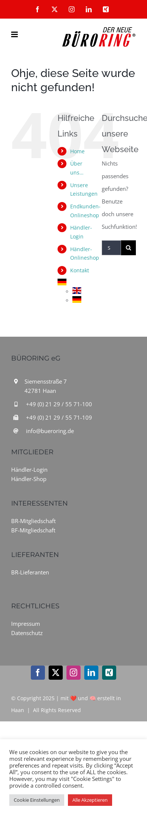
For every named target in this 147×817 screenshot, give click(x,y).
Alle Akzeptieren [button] (90, 800)
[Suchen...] (111, 247)
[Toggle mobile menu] (15, 34)
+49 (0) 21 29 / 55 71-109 (59, 417)
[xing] (109, 673)
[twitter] (56, 673)
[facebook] (38, 673)
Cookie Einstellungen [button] (37, 800)
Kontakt (79, 270)
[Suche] (128, 247)
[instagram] (73, 673)
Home (77, 151)
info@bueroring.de (50, 431)
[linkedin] (91, 673)
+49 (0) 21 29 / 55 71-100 (59, 404)
